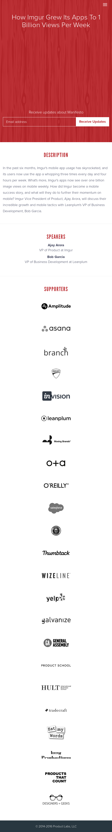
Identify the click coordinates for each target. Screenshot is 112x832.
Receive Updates (92, 121)
